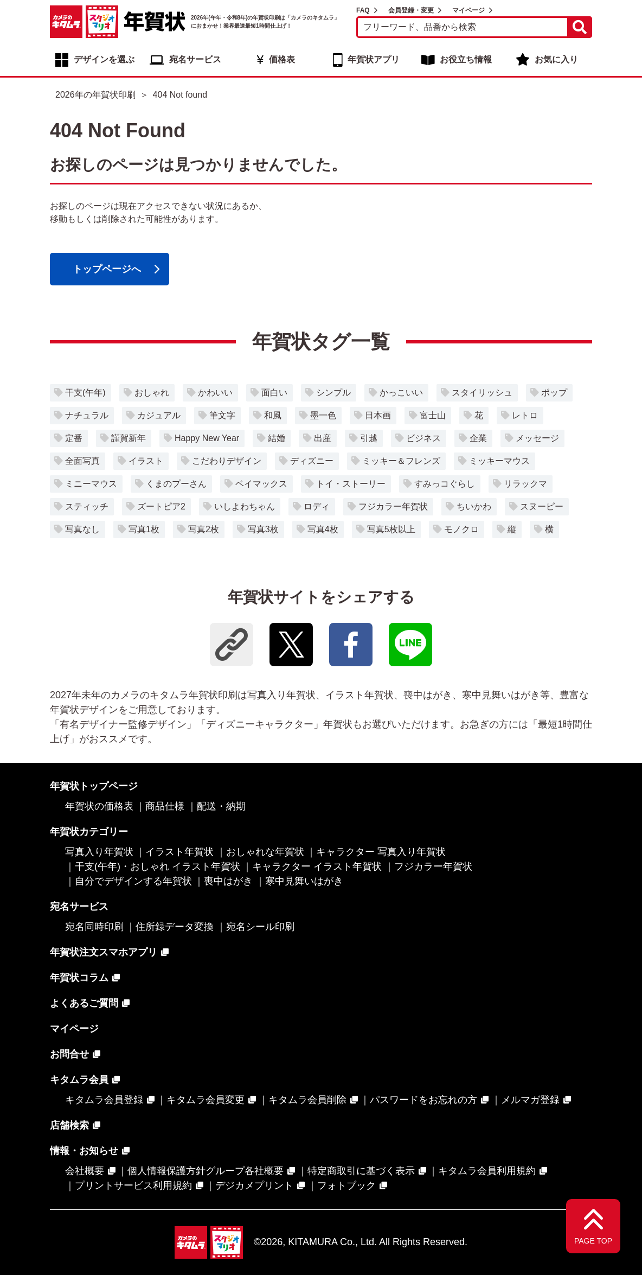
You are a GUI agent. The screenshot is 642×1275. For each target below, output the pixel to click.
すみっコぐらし (444, 483)
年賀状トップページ (94, 786)
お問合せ (69, 1054)
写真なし (82, 529)
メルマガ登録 (530, 1099)
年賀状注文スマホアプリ (103, 952)
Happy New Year (207, 438)
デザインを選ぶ (104, 59)
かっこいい (401, 392)
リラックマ (525, 483)
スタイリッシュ (482, 392)
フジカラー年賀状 (393, 506)
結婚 (276, 438)
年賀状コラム (79, 977)
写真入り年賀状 (99, 851)
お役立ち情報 (466, 59)
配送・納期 (221, 806)
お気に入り (556, 59)
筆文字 (222, 415)
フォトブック (346, 1185)
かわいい (215, 392)
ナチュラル (86, 415)
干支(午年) (85, 392)
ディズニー (311, 461)
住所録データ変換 (175, 926)
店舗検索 (69, 1125)
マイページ (468, 10)
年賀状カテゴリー (89, 831)
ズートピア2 (161, 506)
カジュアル (159, 415)
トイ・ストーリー (351, 483)
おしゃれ (151, 392)
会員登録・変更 (411, 10)
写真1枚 (144, 529)
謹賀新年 (128, 438)
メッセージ (537, 438)
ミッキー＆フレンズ (401, 461)
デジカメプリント (254, 1185)
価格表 (282, 59)
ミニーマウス (91, 483)
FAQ (363, 10)
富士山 (433, 415)
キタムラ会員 (79, 1079)
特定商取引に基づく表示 (361, 1170)
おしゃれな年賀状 (265, 851)
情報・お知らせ (84, 1150)
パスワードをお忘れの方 (423, 1099)
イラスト (146, 461)
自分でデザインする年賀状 (133, 881)
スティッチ (86, 506)
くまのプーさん (176, 483)
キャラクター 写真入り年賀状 (381, 851)
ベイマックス (261, 483)
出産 (322, 438)
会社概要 (84, 1170)
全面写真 (82, 461)
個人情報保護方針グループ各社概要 (205, 1170)
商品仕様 (164, 806)
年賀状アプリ (374, 59)
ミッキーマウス (499, 461)
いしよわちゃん (244, 506)
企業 (478, 438)
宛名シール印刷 (260, 926)
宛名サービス (195, 59)
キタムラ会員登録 (104, 1099)
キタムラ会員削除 (307, 1099)
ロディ (317, 506)
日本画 (378, 415)
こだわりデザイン (226, 461)
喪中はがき (228, 881)
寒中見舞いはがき (304, 881)
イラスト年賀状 (179, 851)
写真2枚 (203, 529)
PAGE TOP (593, 1240)
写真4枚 (322, 529)
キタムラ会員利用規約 (487, 1170)
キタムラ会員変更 (205, 1099)
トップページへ (107, 269)
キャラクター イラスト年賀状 (317, 866)
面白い (274, 392)
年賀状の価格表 (99, 806)
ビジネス (423, 438)
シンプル (333, 392)
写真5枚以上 (391, 529)
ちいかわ (474, 506)
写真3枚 (263, 529)
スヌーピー (541, 506)
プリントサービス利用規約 (133, 1185)
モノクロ (461, 529)
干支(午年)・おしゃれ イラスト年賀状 (157, 866)
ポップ (554, 392)
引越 (368, 438)
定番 (73, 438)
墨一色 (323, 415)
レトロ (525, 415)
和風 (272, 415)
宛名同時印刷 (94, 926)
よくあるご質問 (84, 1003)
